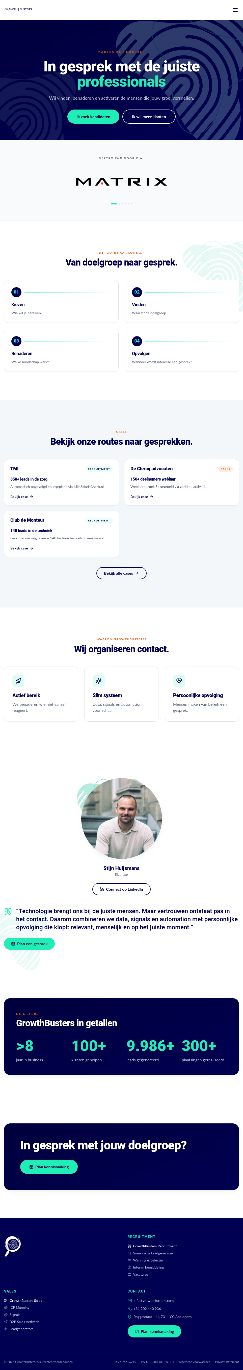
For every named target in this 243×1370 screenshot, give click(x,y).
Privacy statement (227, 1362)
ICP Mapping (17, 1307)
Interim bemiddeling (146, 1267)
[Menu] (235, 10)
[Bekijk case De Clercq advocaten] (181, 482)
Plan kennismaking (49, 1166)
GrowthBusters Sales (23, 1300)
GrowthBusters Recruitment (152, 1246)
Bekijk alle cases (121, 573)
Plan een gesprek (30, 943)
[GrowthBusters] (12, 1255)
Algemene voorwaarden (194, 1362)
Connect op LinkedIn (121, 889)
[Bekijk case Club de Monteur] (61, 534)
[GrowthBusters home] (18, 10)
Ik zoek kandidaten (93, 116)
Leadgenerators (19, 1329)
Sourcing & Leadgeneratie (150, 1253)
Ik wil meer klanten (149, 116)
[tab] (114, 203)
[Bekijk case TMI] (61, 482)
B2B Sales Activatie (22, 1322)
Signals (12, 1314)
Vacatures (138, 1274)
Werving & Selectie (145, 1260)
